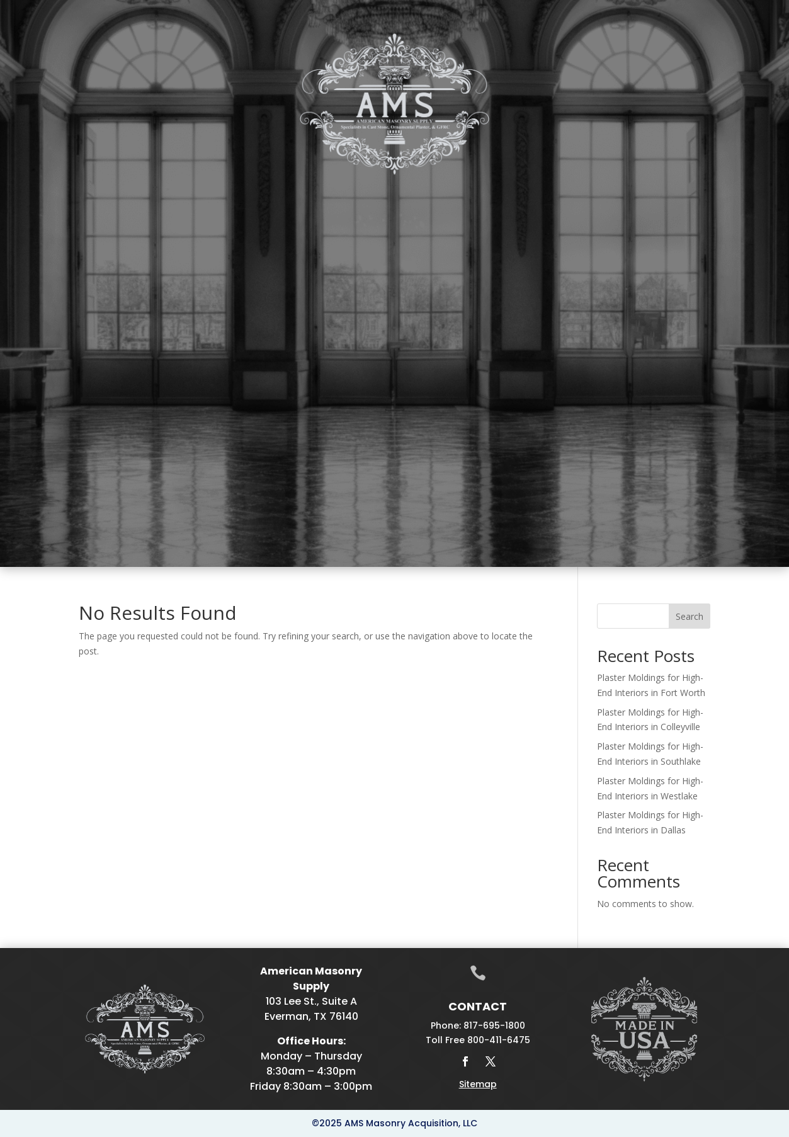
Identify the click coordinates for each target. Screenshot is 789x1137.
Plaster (190, 202)
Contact (730, 202)
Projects (665, 202)
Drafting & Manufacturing (456, 202)
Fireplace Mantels (286, 202)
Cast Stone (119, 202)
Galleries (583, 202)
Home (39, 202)
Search (689, 616)
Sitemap (478, 1084)
